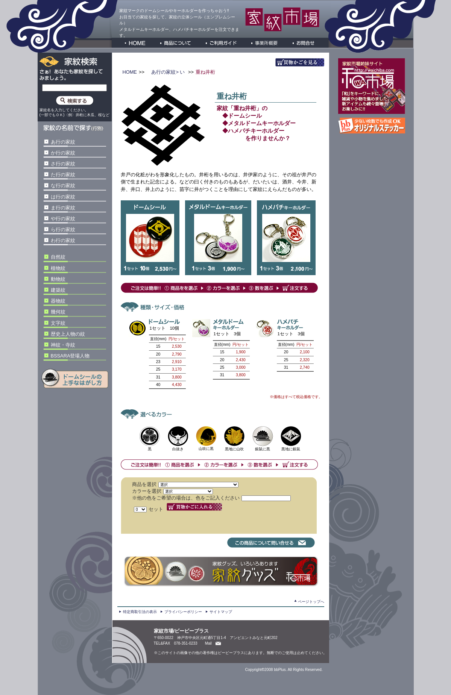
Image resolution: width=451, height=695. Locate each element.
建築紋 (58, 290)
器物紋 (58, 301)
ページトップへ (311, 602)
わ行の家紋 (63, 240)
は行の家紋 (63, 197)
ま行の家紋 (63, 207)
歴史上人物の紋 (68, 334)
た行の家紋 (63, 174)
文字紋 (58, 323)
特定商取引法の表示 (140, 612)
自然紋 (58, 257)
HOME (130, 72)
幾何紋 (58, 312)
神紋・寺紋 (63, 345)
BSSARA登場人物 (70, 356)
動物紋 (58, 279)
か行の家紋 (63, 153)
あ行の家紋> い (167, 72)
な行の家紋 (63, 185)
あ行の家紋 (63, 142)
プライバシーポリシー (183, 612)
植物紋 (58, 268)
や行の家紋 (63, 218)
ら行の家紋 (63, 229)
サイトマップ (221, 612)
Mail (208, 643)
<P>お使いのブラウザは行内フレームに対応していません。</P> (222, 505)
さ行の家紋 (63, 164)
